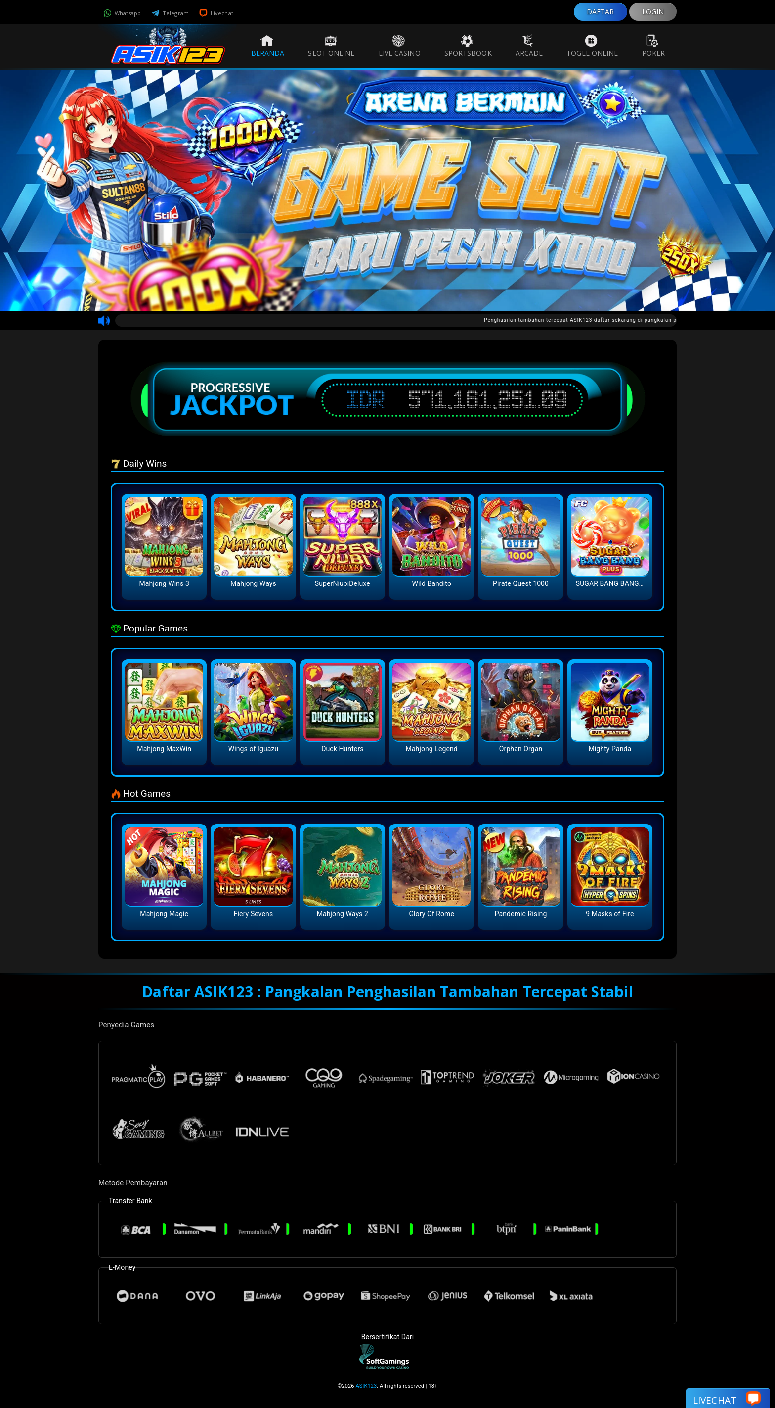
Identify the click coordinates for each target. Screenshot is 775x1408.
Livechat (216, 13)
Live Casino (400, 46)
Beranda (268, 46)
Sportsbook (468, 46)
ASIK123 (366, 1386)
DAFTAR (600, 11)
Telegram (170, 13)
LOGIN (653, 11)
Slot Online (331, 46)
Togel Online (592, 46)
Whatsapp (122, 13)
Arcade (529, 46)
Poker (653, 46)
